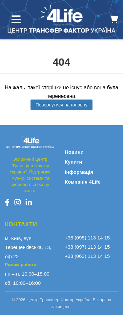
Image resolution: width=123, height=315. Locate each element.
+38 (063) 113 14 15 (87, 256)
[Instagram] (17, 202)
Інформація (79, 172)
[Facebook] (7, 202)
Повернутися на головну (61, 104)
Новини (74, 152)
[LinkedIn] (29, 202)
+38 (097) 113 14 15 (87, 247)
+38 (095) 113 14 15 (87, 237)
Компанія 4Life (83, 182)
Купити (73, 162)
